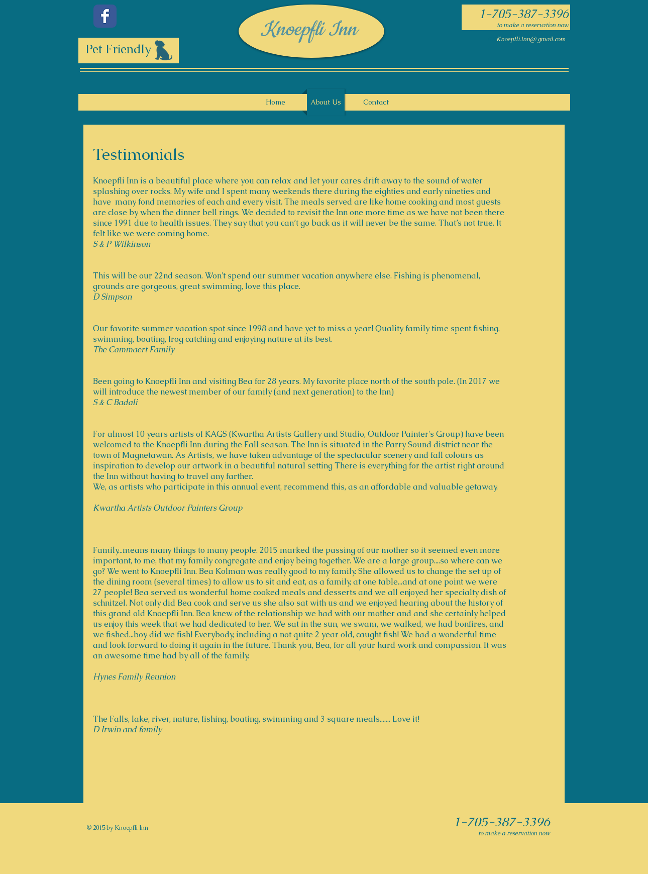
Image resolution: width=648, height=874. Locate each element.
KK (491, 39)
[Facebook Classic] (105, 16)
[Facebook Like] (152, 86)
